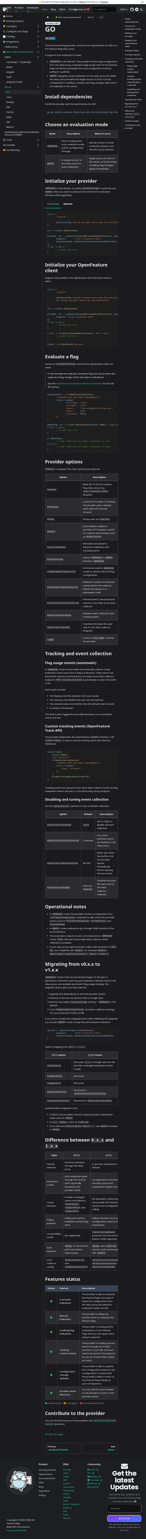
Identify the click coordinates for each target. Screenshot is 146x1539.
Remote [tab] (68, 203)
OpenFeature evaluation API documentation (79, 383)
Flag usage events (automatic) (132, 69)
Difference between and (132, 114)
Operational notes (133, 99)
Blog (53, 9)
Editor (62, 9)
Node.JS (67, 1507)
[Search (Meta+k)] (104, 9)
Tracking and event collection (134, 60)
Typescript (68, 1490)
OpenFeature (45, 1474)
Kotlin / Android (71, 1504)
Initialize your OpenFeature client (131, 43)
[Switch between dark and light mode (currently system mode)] (141, 9)
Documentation (47, 1478)
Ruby (65, 1514)
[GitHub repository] (132, 9)
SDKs (41, 1482)
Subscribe (124, 1518)
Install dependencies (132, 20)
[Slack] (136, 9)
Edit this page (54, 1434)
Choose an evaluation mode (133, 27)
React (66, 1494)
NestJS (66, 1518)
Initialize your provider (131, 34)
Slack (92, 1469)
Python (66, 1483)
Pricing (42, 1495)
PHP (65, 1511)
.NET (65, 1480)
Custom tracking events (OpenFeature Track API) (134, 80)
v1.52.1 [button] (123, 9)
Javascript (68, 1487)
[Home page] (47, 17)
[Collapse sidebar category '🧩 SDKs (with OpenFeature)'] (38, 52)
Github (93, 1483)
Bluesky (104, 2)
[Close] (142, 2)
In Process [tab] (53, 203)
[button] (21, 26)
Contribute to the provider (132, 126)
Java (65, 1473)
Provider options (132, 54)
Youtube (94, 1480)
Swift (65, 1501)
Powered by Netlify (16, 1530)
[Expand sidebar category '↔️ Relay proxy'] (38, 46)
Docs (44, 9)
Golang (67, 1469)
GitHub (82, 2)
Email (92, 1487)
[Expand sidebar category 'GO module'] (38, 145)
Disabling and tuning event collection (133, 92)
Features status (132, 121)
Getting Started (47, 1470)
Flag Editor (44, 1491)
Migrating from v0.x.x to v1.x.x (131, 105)
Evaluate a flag (131, 50)
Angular (67, 1497)
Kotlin (66, 1476)
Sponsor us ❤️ (81, 9)
